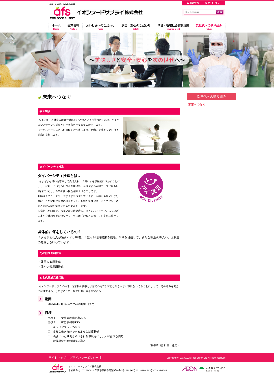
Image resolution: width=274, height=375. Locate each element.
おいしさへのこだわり (100, 27)
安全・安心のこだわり (136, 27)
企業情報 (73, 27)
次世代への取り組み (209, 27)
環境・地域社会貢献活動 (173, 27)
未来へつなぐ (196, 104)
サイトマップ (57, 357)
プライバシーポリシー (84, 357)
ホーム (56, 27)
